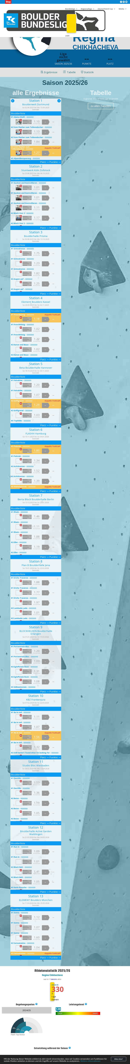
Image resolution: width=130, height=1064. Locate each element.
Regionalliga (86, 9)
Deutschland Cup (105, 9)
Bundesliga (70, 9)
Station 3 (35, 232)
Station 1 (35, 100)
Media (121, 9)
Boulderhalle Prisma (35, 236)
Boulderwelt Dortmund (35, 104)
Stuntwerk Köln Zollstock (35, 170)
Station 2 (35, 166)
